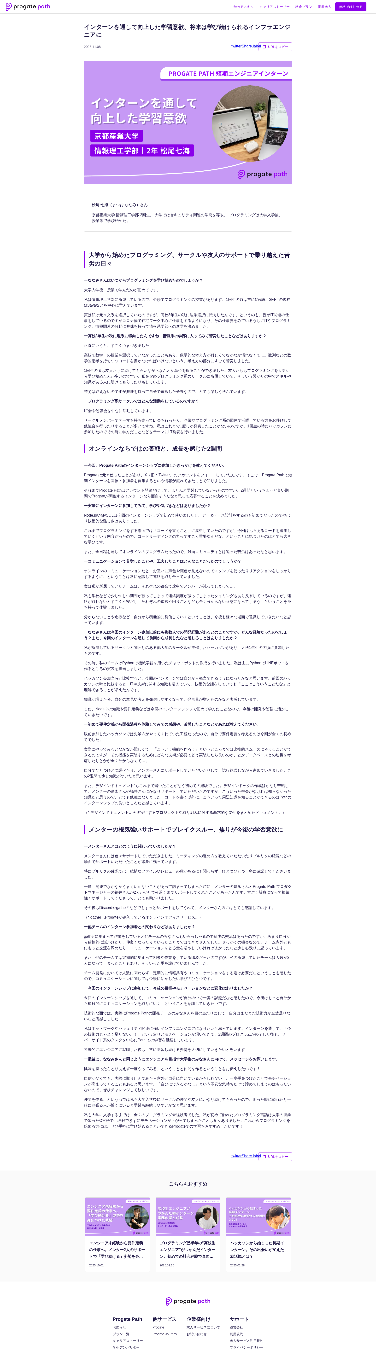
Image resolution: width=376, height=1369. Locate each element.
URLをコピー (275, 47)
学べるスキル (244, 7)
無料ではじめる (351, 7)
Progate (158, 1327)
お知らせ (119, 1327)
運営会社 (236, 1327)
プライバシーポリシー (246, 1347)
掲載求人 (324, 7)
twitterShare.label (246, 46)
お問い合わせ (197, 1334)
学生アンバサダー (126, 1347)
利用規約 (236, 1334)
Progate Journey (165, 1334)
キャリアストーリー (274, 7)
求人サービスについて (203, 1327)
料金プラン (303, 7)
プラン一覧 (121, 1334)
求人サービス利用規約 (246, 1341)
